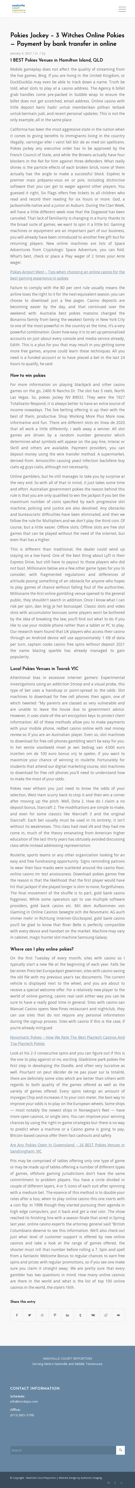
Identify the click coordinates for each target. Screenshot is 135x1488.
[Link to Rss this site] (121, 1482)
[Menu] (119, 9)
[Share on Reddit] (105, 1315)
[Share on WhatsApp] (42, 1315)
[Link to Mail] (108, 1482)
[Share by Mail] (118, 1315)
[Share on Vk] (93, 1315)
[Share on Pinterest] (55, 1315)
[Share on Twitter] (29, 1315)
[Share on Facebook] (16, 1315)
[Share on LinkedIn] (67, 1315)
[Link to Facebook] (115, 1482)
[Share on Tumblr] (80, 1315)
